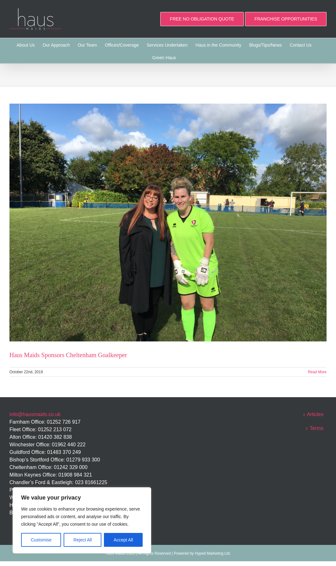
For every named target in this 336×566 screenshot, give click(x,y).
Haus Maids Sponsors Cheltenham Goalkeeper (68, 355)
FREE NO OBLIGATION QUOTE (202, 18)
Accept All (123, 539)
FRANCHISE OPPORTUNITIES (285, 18)
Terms (316, 428)
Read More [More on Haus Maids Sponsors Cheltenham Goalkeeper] (317, 372)
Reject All (82, 539)
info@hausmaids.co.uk (34, 414)
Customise (41, 539)
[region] (82, 520)
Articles (315, 414)
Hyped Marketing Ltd (212, 553)
